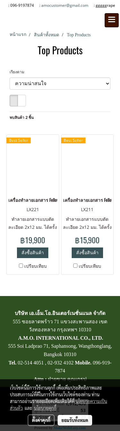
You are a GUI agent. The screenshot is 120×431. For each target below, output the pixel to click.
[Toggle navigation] (112, 20)
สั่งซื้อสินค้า (32, 252)
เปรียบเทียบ (35, 266)
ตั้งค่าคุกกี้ (41, 420)
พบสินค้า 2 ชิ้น (22, 117)
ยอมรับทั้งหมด (74, 420)
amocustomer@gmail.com (64, 5)
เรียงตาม (18, 72)
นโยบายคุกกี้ (45, 408)
